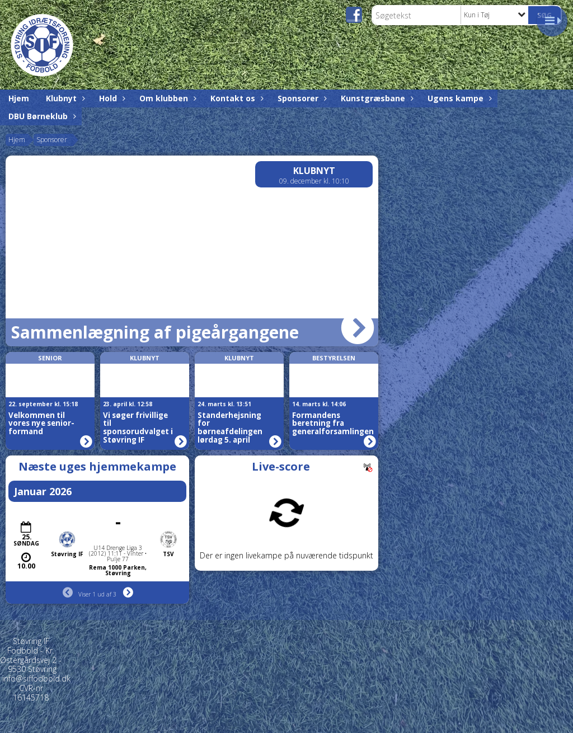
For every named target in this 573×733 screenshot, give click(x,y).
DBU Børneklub (40, 116)
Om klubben (166, 98)
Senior (50, 358)
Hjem (18, 98)
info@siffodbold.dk (36, 678)
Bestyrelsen (333, 358)
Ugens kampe (458, 98)
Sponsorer (301, 98)
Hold (111, 98)
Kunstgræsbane (376, 98)
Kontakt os (235, 98)
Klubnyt (64, 98)
